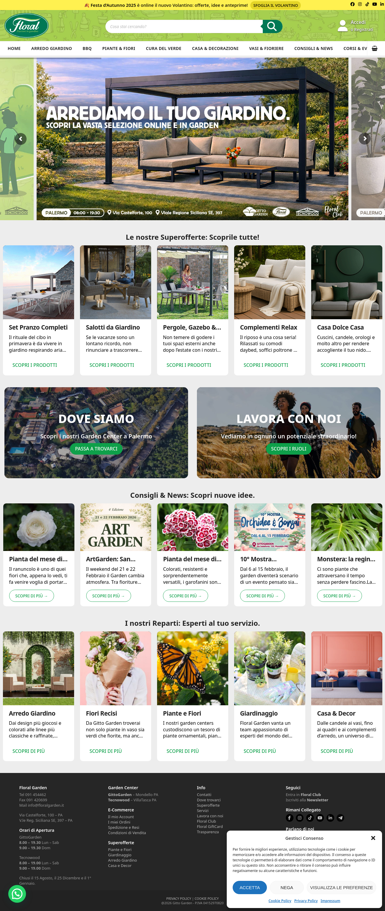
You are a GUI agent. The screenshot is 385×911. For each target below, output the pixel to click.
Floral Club (206, 821)
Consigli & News (313, 48)
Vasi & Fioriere (266, 48)
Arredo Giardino (51, 48)
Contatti (204, 794)
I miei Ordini (119, 822)
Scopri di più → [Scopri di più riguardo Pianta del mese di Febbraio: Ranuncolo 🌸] (31, 601)
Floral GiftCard (210, 826)
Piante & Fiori (119, 48)
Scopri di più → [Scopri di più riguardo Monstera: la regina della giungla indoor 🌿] (339, 601)
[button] (373, 838)
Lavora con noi (210, 815)
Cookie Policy (279, 900)
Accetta (249, 887)
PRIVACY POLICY (178, 898)
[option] (38, 310)
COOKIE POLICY (206, 898)
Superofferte (208, 805)
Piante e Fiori (119, 849)
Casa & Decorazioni (215, 48)
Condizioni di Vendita (127, 832)
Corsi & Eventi (360, 48)
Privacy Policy (306, 900)
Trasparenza (208, 831)
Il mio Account (121, 816)
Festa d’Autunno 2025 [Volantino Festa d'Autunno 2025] (113, 5)
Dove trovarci (209, 800)
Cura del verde (163, 48)
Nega (286, 887)
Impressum (330, 900)
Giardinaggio (119, 854)
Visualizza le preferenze (341, 887)
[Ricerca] (273, 26)
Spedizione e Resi (123, 827)
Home (14, 48)
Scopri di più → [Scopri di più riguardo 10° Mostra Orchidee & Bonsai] (262, 601)
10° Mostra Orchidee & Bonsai (266, 568)
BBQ (87, 48)
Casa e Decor (119, 865)
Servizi (202, 810)
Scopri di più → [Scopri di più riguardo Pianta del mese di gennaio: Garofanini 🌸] (185, 601)
